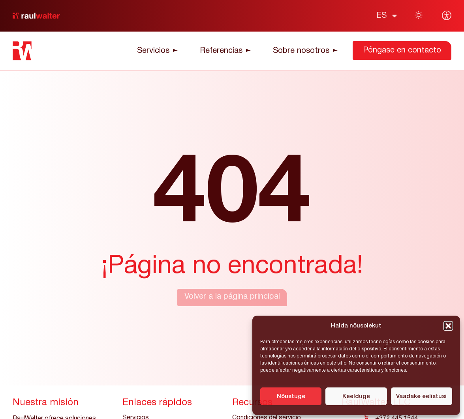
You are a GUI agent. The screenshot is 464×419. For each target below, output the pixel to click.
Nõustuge (291, 396)
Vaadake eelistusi (421, 396)
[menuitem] (387, 16)
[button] (448, 326)
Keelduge (356, 396)
